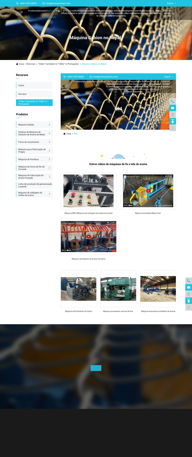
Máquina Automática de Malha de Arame (158, 311)
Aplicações (42, 10)
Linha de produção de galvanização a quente (35, 185)
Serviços (22, 94)
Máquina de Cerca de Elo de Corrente (31, 168)
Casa (21, 64)
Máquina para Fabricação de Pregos (32, 150)
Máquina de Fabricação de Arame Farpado (30, 176)
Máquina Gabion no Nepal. (94, 64)
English (170, 3)
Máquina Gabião (26, 124)
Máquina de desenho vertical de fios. (118, 311)
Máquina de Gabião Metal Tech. (148, 213)
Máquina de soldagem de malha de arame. (30, 194)
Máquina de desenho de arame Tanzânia (88, 259)
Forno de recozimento (28, 142)
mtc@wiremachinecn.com (56, 3)
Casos (21, 85)
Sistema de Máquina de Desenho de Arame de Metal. (31, 133)
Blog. (58, 10)
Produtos (32, 10)
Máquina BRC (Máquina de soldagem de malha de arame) (89, 213)
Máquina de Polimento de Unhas (78, 311)
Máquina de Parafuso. (28, 159)
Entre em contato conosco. (167, 13)
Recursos (51, 10)
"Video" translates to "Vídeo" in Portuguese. (58, 64)
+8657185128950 (26, 3)
